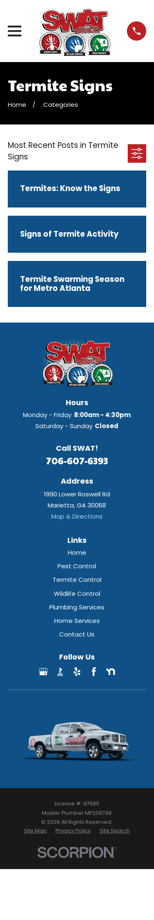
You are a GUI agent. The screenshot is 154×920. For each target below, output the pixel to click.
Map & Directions (77, 516)
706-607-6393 (77, 460)
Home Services (77, 620)
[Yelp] (77, 671)
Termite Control (77, 579)
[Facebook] (94, 671)
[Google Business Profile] (43, 671)
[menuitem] (35, 831)
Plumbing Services (76, 607)
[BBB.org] (60, 671)
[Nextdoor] (110, 671)
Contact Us (76, 634)
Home (77, 552)
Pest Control (76, 566)
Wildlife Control (77, 593)
